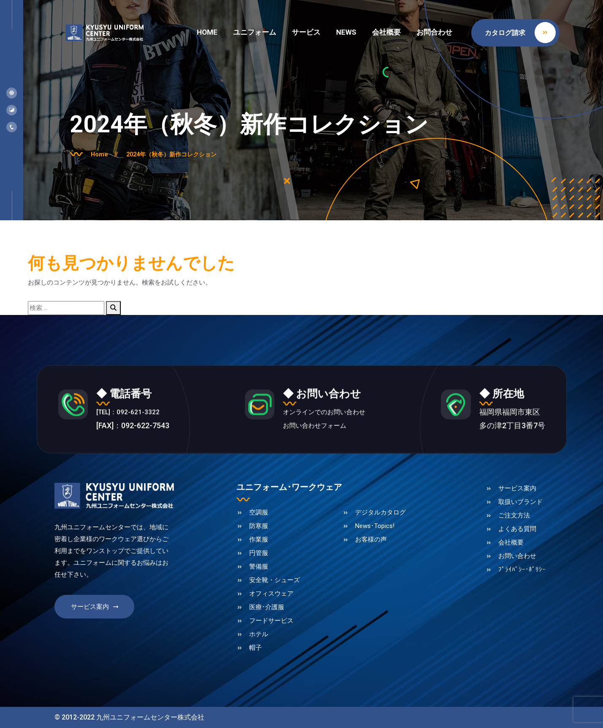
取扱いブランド (520, 540)
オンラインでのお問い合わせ (330, 450)
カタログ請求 (520, 32)
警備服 (258, 605)
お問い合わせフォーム (319, 464)
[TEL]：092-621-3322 (145, 450)
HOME (207, 32)
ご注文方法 (514, 554)
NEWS (346, 32)
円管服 (258, 591)
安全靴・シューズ (274, 618)
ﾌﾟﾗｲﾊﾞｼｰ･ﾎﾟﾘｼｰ (522, 608)
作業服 (258, 578)
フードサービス (271, 659)
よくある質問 (517, 567)
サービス (306, 32)
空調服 (258, 551)
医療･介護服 (266, 645)
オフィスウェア (271, 632)
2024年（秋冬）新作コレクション (194, 154)
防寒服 (258, 564)
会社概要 (386, 32)
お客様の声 (371, 578)
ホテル (258, 672)
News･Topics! (374, 564)
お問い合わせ (517, 594)
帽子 (255, 686)
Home (110, 154)
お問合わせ (434, 32)
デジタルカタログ (380, 551)
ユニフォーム (254, 32)
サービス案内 (95, 651)
